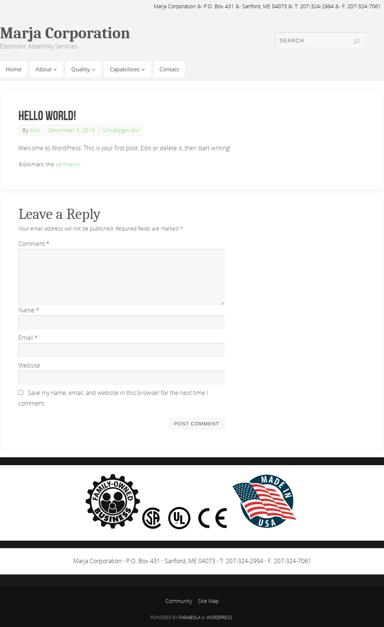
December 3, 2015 (71, 130)
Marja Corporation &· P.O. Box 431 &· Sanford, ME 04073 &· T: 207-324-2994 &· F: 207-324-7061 (267, 6)
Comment (34, 244)
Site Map (208, 600)
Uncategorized (121, 130)
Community (178, 600)
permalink (68, 164)
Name (28, 310)
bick (35, 130)
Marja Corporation (65, 33)
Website (29, 365)
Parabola (190, 617)
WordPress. (220, 617)
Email (28, 337)
